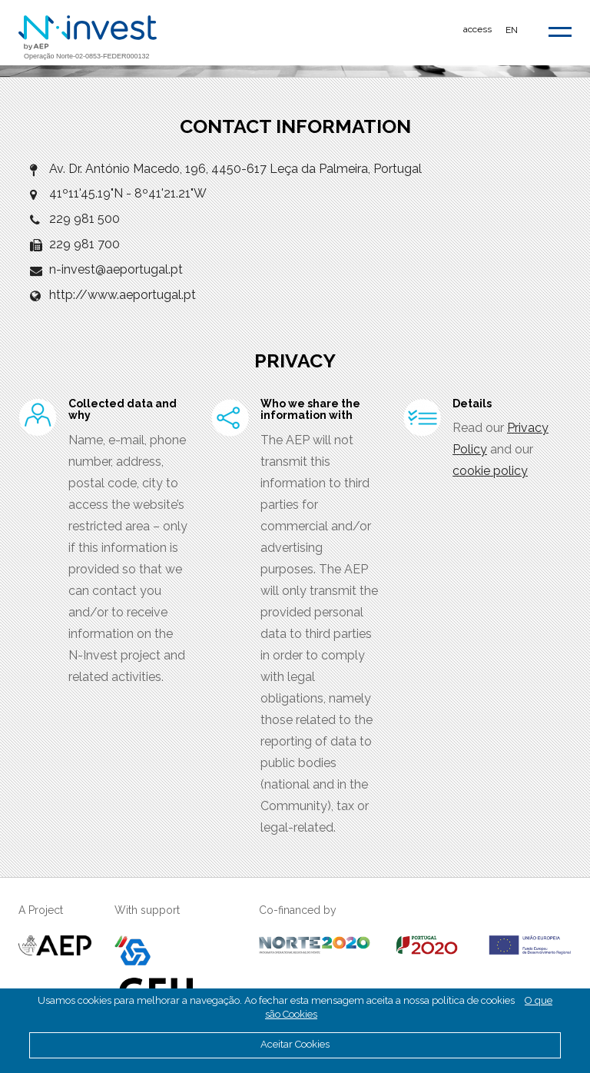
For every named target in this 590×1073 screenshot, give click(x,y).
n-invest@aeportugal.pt (116, 269)
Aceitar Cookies (295, 1044)
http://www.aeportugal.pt (122, 294)
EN (511, 30)
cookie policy (490, 470)
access (477, 29)
